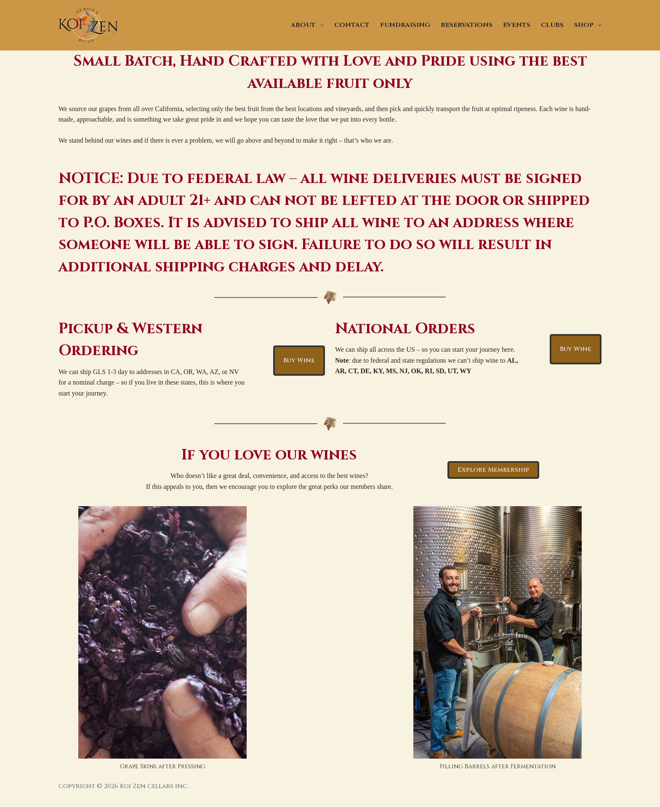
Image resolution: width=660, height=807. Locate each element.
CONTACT (352, 25)
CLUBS (552, 25)
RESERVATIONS (466, 25)
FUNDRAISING (405, 25)
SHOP (587, 25)
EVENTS (516, 25)
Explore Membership (493, 469)
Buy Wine (299, 360)
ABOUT (309, 25)
